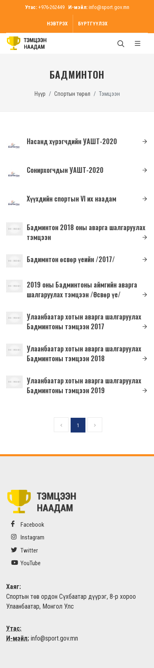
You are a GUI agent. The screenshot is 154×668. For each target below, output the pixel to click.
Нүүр (40, 94)
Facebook (27, 524)
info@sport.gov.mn (109, 7)
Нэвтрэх (57, 24)
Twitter (24, 550)
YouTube (26, 563)
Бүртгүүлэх (93, 24)
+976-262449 (51, 7)
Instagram (27, 537)
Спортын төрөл (72, 94)
